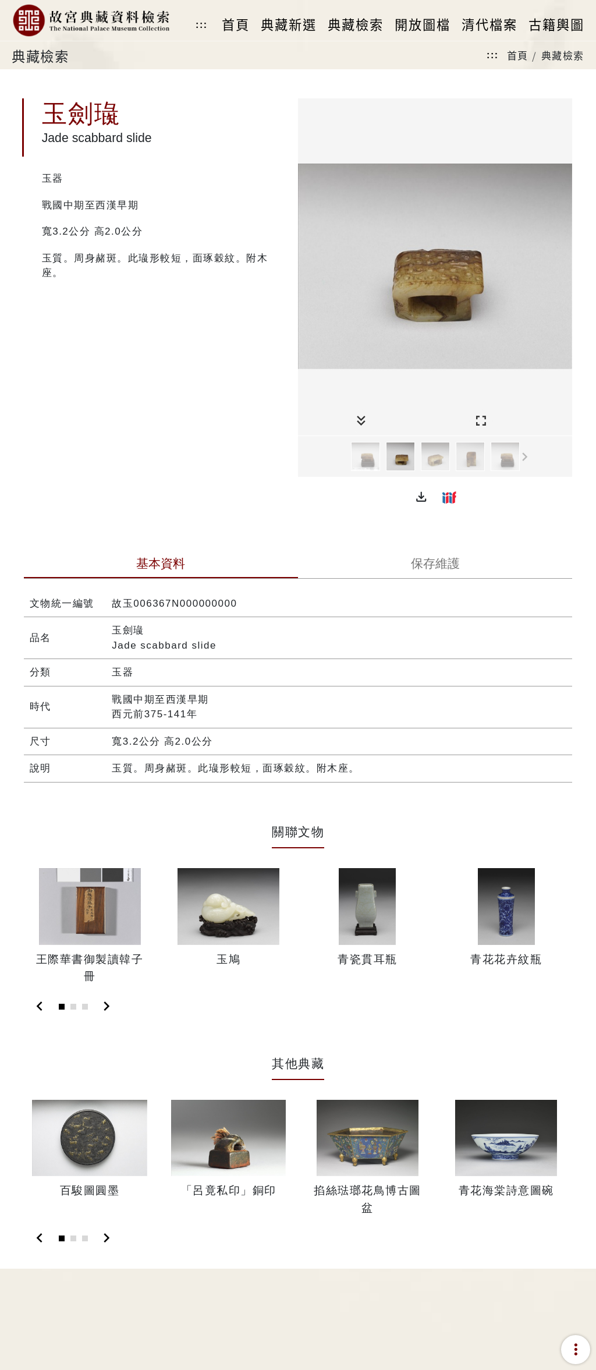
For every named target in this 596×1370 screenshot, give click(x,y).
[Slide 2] (73, 1007)
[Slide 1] (62, 1007)
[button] (421, 497)
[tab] (161, 565)
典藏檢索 (562, 55)
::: (201, 25)
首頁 (517, 55)
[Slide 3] (85, 1007)
